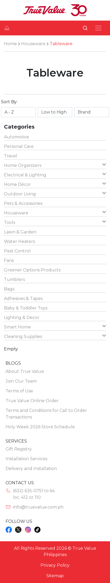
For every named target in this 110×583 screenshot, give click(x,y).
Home (10, 43)
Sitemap (55, 575)
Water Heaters (19, 241)
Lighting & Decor (21, 317)
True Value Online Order (32, 400)
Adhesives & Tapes (23, 298)
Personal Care (19, 146)
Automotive (16, 136)
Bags (9, 289)
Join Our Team (21, 381)
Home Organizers (55, 165)
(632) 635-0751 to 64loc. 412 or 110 (34, 494)
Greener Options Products (32, 269)
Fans (9, 260)
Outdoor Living (55, 193)
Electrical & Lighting (55, 174)
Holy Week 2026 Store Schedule (40, 426)
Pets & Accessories (23, 203)
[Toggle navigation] (98, 28)
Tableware (61, 43)
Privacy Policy (55, 565)
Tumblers (14, 279)
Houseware (33, 43)
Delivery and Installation (31, 468)
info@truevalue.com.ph (38, 507)
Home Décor (55, 184)
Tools (55, 222)
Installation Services (26, 458)
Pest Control (17, 250)
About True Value (25, 371)
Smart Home (55, 327)
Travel (10, 155)
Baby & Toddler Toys (25, 308)
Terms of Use (19, 390)
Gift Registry (19, 449)
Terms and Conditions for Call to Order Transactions (46, 414)
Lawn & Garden (20, 231)
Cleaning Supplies (55, 336)
